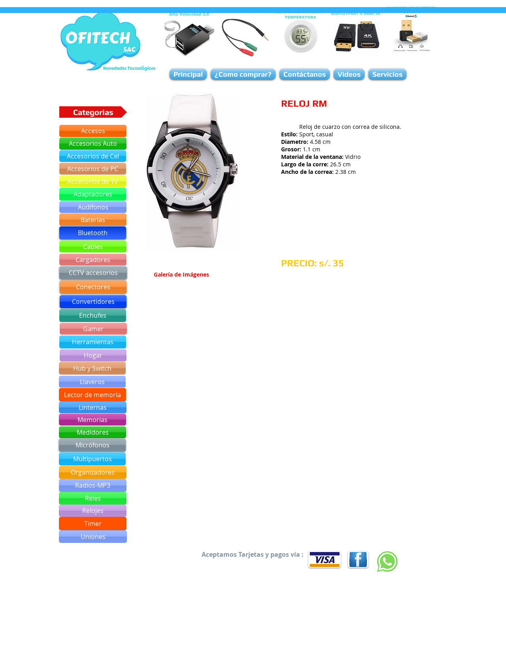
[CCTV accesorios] (93, 272)
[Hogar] (93, 355)
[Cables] (92, 247)
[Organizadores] (92, 472)
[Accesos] (92, 131)
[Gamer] (93, 329)
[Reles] (92, 498)
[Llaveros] (92, 382)
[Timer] (92, 523)
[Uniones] (93, 536)
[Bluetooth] (92, 232)
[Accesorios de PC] (92, 169)
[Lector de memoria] (92, 394)
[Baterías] (92, 219)
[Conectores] (93, 287)
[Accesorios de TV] (92, 181)
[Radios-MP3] (92, 485)
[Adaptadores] (92, 194)
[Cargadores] (92, 260)
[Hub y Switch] (92, 368)
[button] (193, 171)
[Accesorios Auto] (92, 144)
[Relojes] (92, 511)
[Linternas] (92, 407)
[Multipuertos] (92, 458)
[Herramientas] (92, 342)
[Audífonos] (92, 207)
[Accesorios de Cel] (92, 156)
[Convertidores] (93, 301)
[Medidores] (92, 432)
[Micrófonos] (92, 445)
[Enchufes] (92, 315)
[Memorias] (92, 420)
